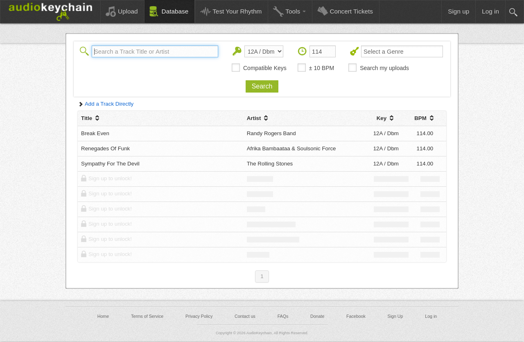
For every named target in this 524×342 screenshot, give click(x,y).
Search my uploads (384, 68)
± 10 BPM (321, 68)
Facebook (356, 316)
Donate (317, 316)
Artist (258, 118)
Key (386, 118)
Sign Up (395, 316)
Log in (431, 316)
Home (103, 316)
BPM (424, 118)
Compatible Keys (265, 68)
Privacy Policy (198, 316)
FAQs (283, 316)
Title (91, 118)
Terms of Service (147, 316)
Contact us (245, 316)
